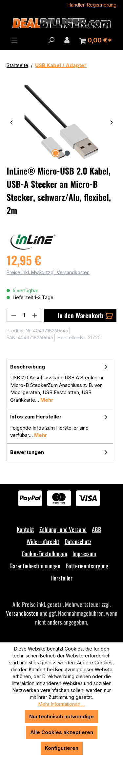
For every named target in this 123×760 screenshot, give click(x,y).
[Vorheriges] (11, 122)
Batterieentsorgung (87, 565)
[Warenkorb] (95, 40)
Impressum (84, 553)
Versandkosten (22, 613)
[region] (61, 122)
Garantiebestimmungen (35, 565)
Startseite (17, 65)
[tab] (60, 383)
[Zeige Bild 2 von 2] (67, 153)
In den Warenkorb (85, 315)
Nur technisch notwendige (61, 716)
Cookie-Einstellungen (44, 553)
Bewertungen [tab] (60, 452)
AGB (96, 529)
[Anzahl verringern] (13, 315)
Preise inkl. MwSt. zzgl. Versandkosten (48, 272)
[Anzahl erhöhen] (35, 315)
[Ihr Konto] (67, 40)
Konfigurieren (61, 748)
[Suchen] (51, 40)
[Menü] (14, 40)
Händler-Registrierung (91, 5)
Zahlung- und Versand (63, 529)
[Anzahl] (24, 315)
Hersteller (61, 578)
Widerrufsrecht (43, 541)
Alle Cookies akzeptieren (61, 732)
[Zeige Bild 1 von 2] (55, 153)
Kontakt (25, 529)
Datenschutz (78, 541)
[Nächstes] (111, 122)
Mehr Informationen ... (61, 704)
